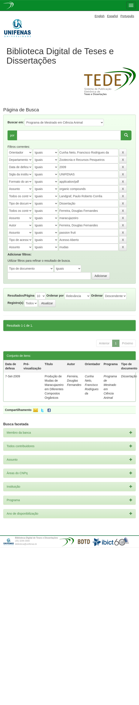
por (12, 135)
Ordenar (97, 295)
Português (127, 16)
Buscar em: (16, 122)
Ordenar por (55, 295)
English (100, 16)
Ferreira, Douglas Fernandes (74, 381)
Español (112, 16)
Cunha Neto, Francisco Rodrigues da (92, 385)
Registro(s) (15, 303)
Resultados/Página (21, 295)
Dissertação (129, 376)
